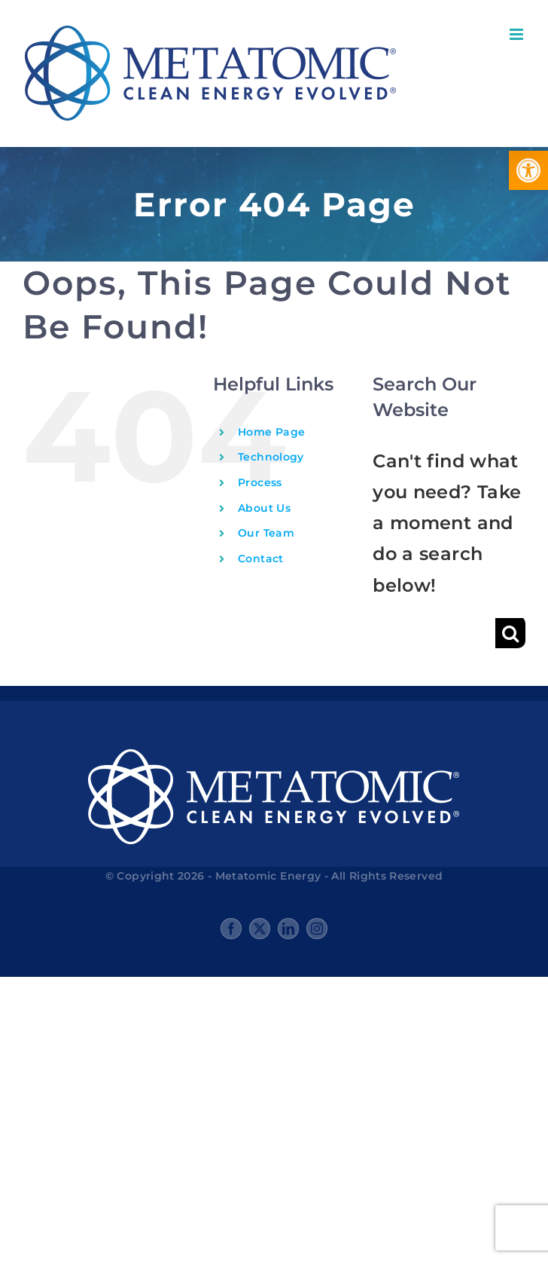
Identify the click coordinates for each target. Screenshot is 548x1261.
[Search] (510, 633)
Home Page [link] (271, 432)
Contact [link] (261, 558)
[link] (528, 170)
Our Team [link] (266, 533)
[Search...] (434, 633)
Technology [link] (271, 457)
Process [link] (260, 482)
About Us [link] (264, 508)
